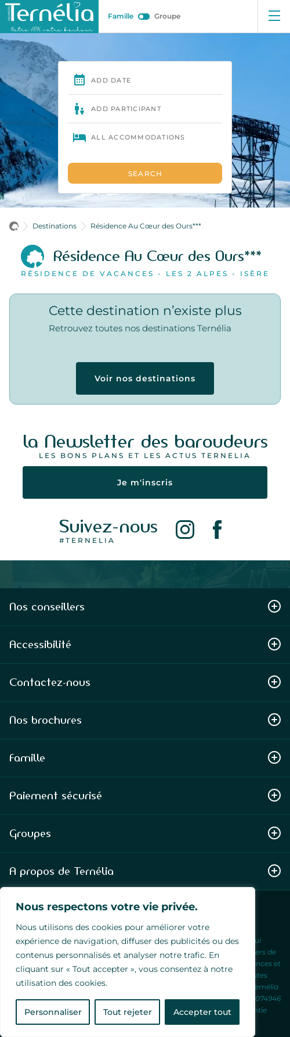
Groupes (145, 833)
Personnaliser (53, 1012)
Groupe (167, 16)
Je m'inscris (145, 482)
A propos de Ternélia (145, 871)
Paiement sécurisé (145, 795)
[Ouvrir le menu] (274, 16)
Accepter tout (202, 1012)
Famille (120, 16)
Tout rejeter (127, 1012)
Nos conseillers (145, 606)
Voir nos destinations (145, 378)
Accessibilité (145, 644)
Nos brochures (145, 720)
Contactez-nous (145, 682)
